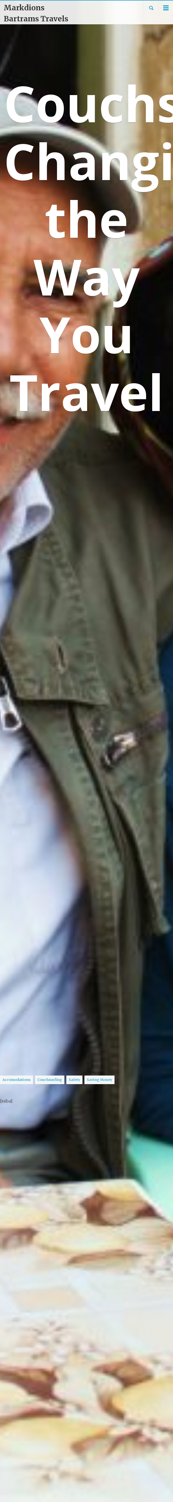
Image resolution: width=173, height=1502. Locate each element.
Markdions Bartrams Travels (36, 13)
